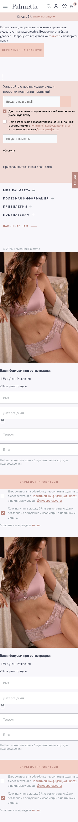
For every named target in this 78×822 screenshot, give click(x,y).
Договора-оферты (47, 129)
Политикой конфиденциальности (54, 496)
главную (54, 36)
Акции (36, 525)
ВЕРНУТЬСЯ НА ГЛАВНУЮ (22, 50)
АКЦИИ (75, 180)
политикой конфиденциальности (52, 125)
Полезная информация (26, 198)
